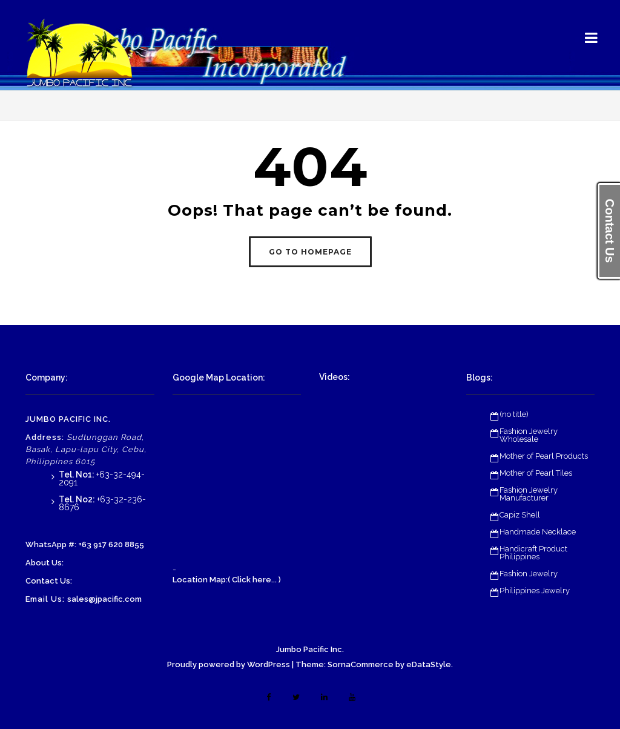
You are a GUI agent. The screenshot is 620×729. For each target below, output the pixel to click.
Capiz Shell (520, 514)
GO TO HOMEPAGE (310, 251)
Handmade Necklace (538, 531)
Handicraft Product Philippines (533, 552)
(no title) (514, 414)
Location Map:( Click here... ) (227, 579)
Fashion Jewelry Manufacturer (529, 493)
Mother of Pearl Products (544, 456)
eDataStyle (428, 664)
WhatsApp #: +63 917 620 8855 (84, 544)
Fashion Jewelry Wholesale (529, 435)
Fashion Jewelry (529, 573)
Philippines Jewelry (535, 590)
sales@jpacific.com (104, 599)
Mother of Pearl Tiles (536, 473)
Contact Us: (48, 580)
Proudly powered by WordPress (228, 664)
